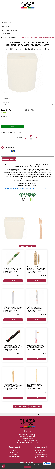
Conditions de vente (40, 458)
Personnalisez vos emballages (27, 435)
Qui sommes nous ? (40, 450)
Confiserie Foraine (14, 450)
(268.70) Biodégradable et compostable (34, 272)
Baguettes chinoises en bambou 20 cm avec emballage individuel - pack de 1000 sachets (13, 268)
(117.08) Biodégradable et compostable (34, 311)
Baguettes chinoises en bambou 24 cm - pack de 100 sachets (35, 385)
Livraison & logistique (41, 454)
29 (20, 353)
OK (27, 467)
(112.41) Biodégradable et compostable (10, 272)
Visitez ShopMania (14, 456)
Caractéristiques (11, 148)
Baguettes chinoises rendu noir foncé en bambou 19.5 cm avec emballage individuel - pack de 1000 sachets (13, 346)
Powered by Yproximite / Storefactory (44, 415)
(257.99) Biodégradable (33, 388)
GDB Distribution (14, 452)
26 (20, 275)
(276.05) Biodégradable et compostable (10, 311)
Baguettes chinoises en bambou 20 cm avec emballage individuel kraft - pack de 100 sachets (13, 385)
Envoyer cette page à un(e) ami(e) (11, 132)
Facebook (14, 454)
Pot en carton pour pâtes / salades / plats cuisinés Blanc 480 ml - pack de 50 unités (27, 43)
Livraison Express (27, 438)
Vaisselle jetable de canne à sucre (27, 440)
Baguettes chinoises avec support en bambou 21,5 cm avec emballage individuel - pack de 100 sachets (35, 346)
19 (43, 314)
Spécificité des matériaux (27, 437)
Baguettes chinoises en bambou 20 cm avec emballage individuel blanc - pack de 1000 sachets (13, 307)
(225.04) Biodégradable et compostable (10, 350)
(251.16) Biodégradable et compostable (10, 389)
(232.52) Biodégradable (33, 349)
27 (20, 314)
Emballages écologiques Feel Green (27, 442)
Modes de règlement (41, 456)
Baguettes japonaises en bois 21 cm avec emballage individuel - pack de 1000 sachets (36, 307)
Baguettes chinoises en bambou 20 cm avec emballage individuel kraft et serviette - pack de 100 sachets (36, 268)
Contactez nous (40, 452)
